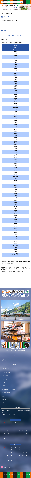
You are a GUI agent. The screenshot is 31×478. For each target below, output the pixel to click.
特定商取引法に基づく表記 (8, 389)
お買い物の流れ (6, 372)
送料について (5, 396)
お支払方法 (5, 375)
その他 (4, 385)
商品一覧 (4, 360)
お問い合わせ (5, 403)
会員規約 (4, 399)
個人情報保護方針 (6, 392)
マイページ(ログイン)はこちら (9, 414)
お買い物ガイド (5, 369)
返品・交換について (7, 379)
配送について (6, 382)
